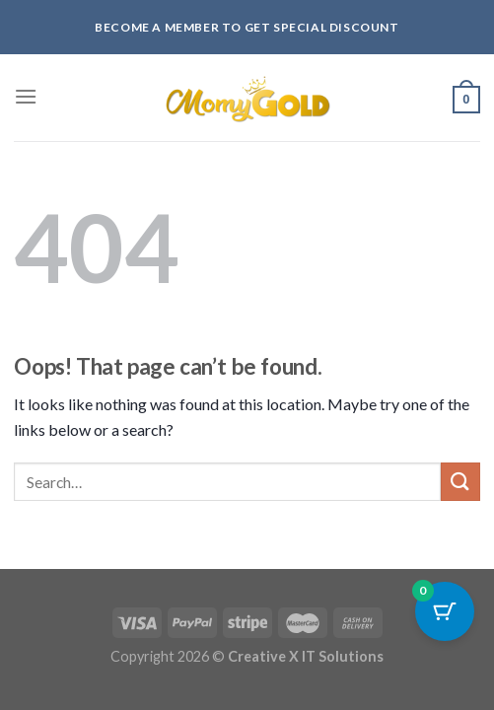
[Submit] (460, 481)
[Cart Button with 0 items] (444, 611)
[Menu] (25, 96)
